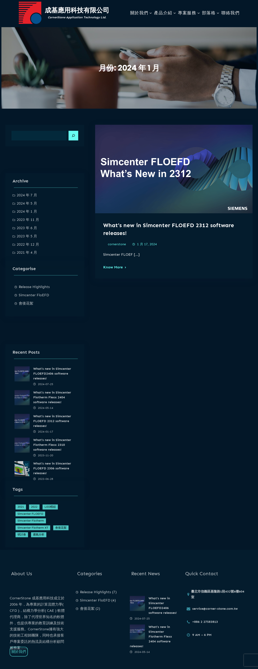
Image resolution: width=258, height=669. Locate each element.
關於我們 (139, 12)
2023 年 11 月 (28, 258)
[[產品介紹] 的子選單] (174, 13)
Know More (113, 268)
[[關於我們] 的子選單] (150, 13)
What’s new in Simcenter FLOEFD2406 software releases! (52, 437)
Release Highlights (34, 310)
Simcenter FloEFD (34, 319)
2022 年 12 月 (28, 282)
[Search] (73, 135)
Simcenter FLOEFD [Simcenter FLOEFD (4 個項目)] (30, 542)
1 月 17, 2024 (147, 245)
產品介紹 (163, 12)
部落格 (209, 12)
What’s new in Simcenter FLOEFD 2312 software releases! (52, 485)
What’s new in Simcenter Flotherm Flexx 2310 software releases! (52, 508)
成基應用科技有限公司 (77, 10)
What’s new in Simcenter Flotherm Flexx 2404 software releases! (52, 461)
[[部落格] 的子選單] (218, 13)
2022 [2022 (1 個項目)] (34, 535)
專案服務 (187, 12)
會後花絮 (26, 327)
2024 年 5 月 (27, 241)
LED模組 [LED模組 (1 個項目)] (50, 535)
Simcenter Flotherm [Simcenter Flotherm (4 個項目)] (31, 548)
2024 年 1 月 (27, 249)
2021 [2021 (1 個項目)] (21, 535)
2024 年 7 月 (27, 233)
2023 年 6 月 (27, 266)
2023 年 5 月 (27, 274)
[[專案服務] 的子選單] (198, 13)
